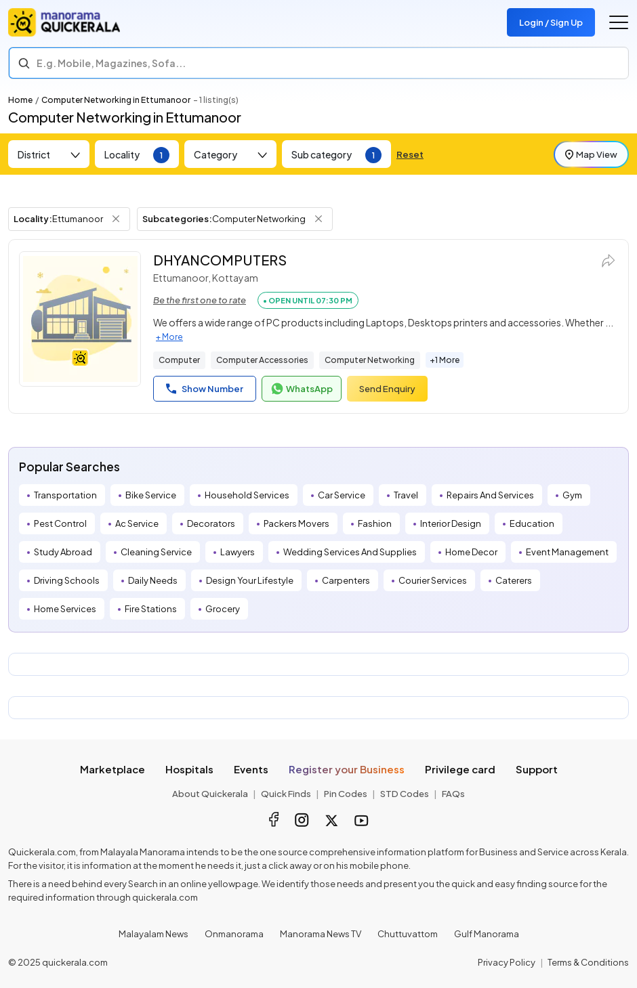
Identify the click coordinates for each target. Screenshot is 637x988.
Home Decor (471, 551)
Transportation (65, 495)
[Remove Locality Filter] (116, 219)
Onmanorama (234, 933)
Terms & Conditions (588, 962)
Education (532, 523)
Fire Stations (151, 608)
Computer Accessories (262, 360)
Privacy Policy (506, 962)
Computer (179, 360)
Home (20, 100)
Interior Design (450, 523)
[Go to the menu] (619, 22)
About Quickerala (210, 793)
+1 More (444, 360)
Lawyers (237, 551)
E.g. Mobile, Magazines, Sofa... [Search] (111, 63)
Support (537, 769)
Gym (572, 495)
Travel (406, 495)
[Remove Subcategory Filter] (318, 219)
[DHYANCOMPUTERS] (80, 319)
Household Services (247, 495)
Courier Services (432, 580)
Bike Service (150, 495)
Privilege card (460, 769)
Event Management (567, 551)
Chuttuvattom (407, 933)
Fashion (375, 523)
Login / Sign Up (551, 22)
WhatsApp (301, 388)
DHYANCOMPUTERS (220, 259)
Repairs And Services (490, 495)
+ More (169, 337)
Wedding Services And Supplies (350, 551)
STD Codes (404, 793)
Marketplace (112, 769)
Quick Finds (286, 793)
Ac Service (137, 523)
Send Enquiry (387, 388)
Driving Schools (67, 580)
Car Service (341, 495)
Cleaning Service (156, 551)
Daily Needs (153, 580)
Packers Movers (296, 523)
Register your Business (347, 769)
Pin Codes (345, 793)
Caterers (513, 580)
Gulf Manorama (486, 933)
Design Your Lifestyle (249, 580)
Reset (410, 154)
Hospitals (189, 769)
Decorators (211, 523)
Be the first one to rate (199, 300)
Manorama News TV (320, 933)
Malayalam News (153, 933)
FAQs (453, 793)
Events (251, 769)
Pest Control (60, 523)
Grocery (222, 608)
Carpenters (346, 580)
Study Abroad (63, 551)
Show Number (204, 388)
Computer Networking (370, 360)
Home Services (65, 608)
